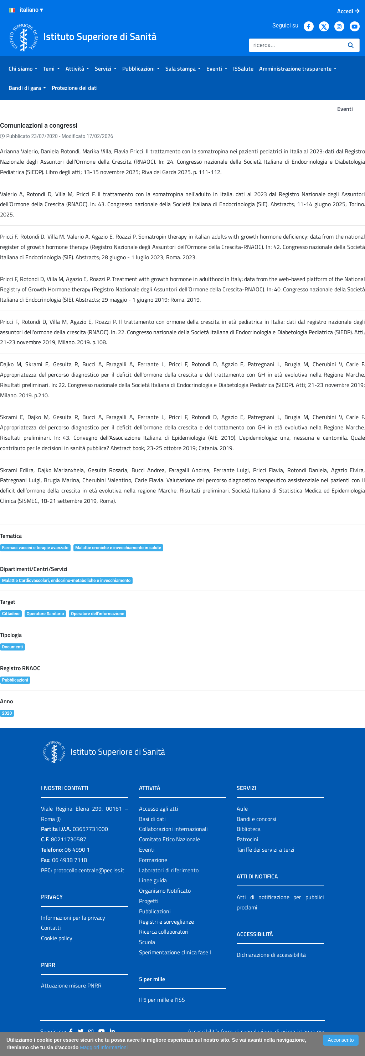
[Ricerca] (295, 45)
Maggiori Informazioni (104, 1047)
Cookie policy (56, 938)
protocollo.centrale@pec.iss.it (88, 870)
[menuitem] (23, 68)
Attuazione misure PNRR (71, 985)
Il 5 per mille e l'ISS (162, 999)
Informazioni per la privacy (73, 917)
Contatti (51, 927)
